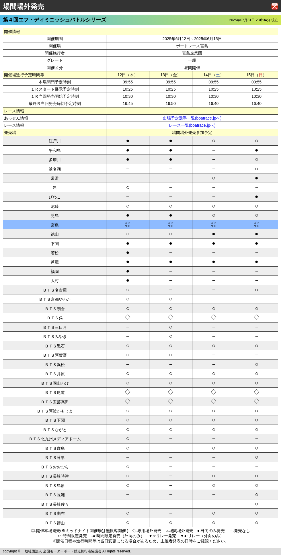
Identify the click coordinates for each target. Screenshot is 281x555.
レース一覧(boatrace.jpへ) (192, 125)
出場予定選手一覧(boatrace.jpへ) (192, 118)
